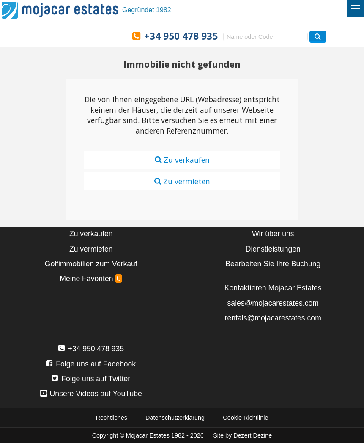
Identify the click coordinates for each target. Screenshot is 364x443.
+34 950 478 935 (181, 36)
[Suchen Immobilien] (317, 36)
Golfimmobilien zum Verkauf (91, 264)
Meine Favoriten (91, 278)
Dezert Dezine (252, 435)
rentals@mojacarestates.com (273, 318)
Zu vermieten (182, 181)
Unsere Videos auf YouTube (91, 393)
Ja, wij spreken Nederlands (98, 35)
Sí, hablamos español (62, 35)
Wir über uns (273, 234)
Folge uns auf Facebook (91, 364)
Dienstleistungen (273, 249)
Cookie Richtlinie (245, 417)
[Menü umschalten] (355, 8)
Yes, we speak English (44, 35)
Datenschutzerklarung (175, 417)
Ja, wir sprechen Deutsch (80, 35)
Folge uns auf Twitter (91, 379)
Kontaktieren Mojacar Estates (273, 288)
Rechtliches (111, 417)
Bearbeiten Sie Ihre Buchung (272, 264)
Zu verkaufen (182, 160)
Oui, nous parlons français (116, 35)
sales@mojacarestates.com (273, 303)
